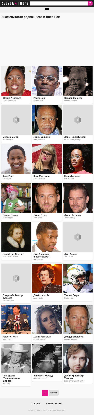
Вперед (53, 393)
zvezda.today (42, 410)
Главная (36, 403)
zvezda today (15, 3)
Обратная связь (54, 403)
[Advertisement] (47, 43)
